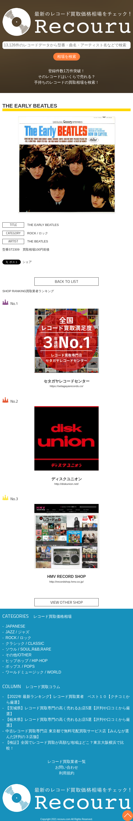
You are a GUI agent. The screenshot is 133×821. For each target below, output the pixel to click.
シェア (27, 262)
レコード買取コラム (31, 687)
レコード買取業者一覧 (67, 762)
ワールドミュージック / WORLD (33, 672)
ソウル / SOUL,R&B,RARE (28, 649)
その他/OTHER (18, 655)
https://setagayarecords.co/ (66, 386)
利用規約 (66, 773)
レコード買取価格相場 (37, 616)
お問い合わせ (66, 767)
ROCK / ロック (18, 638)
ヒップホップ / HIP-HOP (26, 661)
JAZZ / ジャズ (17, 632)
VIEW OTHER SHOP (66, 602)
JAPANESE (15, 626)
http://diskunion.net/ (66, 483)
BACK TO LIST (66, 281)
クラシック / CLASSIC (24, 643)
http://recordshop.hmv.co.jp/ (66, 581)
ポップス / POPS (20, 666)
